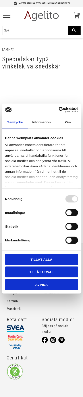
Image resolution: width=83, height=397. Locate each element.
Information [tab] (41, 122)
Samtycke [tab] (15, 122)
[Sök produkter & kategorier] (35, 30)
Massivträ (14, 309)
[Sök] (74, 30)
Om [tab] (68, 122)
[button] (6, 16)
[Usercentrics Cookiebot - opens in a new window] (59, 110)
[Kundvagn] (76, 16)
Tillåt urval (41, 272)
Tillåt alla (41, 259)
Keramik (12, 301)
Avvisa (41, 284)
